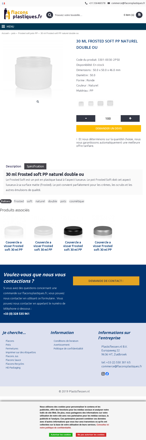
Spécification (35, 166)
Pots (8, 344)
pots (63, 201)
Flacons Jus (12, 356)
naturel (40, 201)
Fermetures (12, 348)
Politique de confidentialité (68, 348)
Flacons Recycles (15, 363)
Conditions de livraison (66, 340)
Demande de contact (106, 281)
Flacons (10, 340)
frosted (19, 201)
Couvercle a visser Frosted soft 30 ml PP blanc (13, 246)
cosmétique (77, 201)
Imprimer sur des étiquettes (21, 352)
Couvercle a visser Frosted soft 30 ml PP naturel (43, 246)
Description (14, 166)
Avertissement (62, 344)
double (52, 201)
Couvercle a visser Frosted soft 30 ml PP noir (73, 246)
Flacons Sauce (13, 360)
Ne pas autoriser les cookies (90, 435)
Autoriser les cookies (61, 435)
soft (29, 201)
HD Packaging (13, 367)
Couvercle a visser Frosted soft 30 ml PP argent (103, 246)
